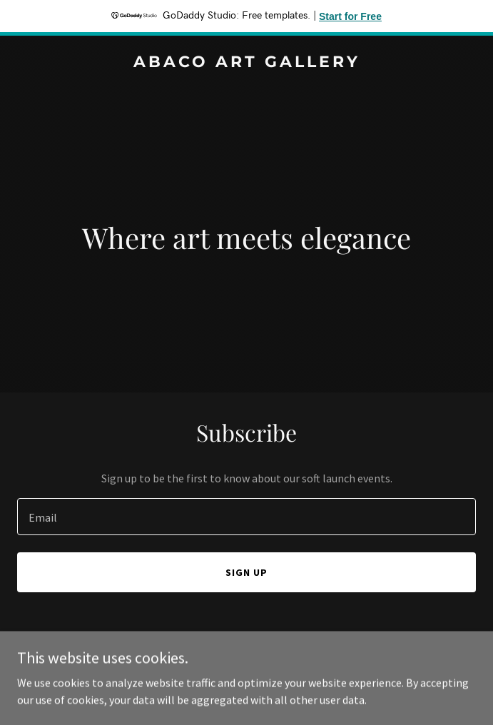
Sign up (246, 572)
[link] (246, 63)
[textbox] (246, 516)
